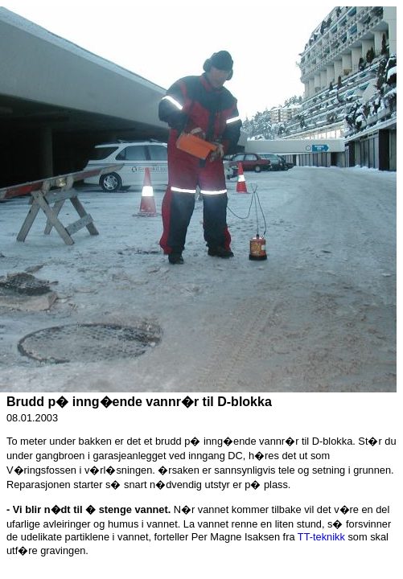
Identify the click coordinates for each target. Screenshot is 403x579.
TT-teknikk (321, 537)
